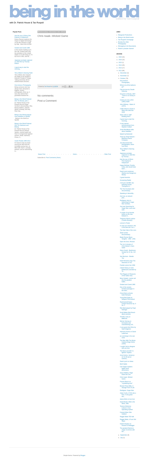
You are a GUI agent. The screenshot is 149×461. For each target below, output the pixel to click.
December (123, 73)
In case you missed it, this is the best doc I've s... (128, 226)
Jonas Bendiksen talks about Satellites (127, 130)
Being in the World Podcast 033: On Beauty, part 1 (23, 99)
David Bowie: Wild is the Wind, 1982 (127, 402)
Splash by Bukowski (126, 134)
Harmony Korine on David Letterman (128, 332)
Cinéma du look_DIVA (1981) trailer (127, 100)
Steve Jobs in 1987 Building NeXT (126, 115)
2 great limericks (125, 177)
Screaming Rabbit (125, 180)
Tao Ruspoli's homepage (125, 40)
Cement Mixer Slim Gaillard (126, 413)
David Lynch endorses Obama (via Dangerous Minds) (128, 173)
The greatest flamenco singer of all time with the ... (127, 429)
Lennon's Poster (125, 223)
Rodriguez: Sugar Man (127, 390)
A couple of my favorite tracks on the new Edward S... (127, 214)
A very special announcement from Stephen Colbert (127, 125)
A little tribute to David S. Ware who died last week (127, 110)
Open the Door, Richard (127, 241)
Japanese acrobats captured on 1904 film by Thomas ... (127, 154)
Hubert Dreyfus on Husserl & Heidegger (127, 424)
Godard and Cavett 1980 (22, 48)
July (121, 437)
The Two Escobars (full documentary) (127, 189)
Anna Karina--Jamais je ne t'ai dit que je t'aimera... (127, 356)
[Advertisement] (20, 191)
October (123, 78)
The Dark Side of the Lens (128, 230)
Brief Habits (123, 364)
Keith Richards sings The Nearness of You (127, 261)
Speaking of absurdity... (127, 193)
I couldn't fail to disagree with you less (127, 347)
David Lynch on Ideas (126, 361)
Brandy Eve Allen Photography (123, 42)
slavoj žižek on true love (127, 399)
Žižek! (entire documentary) (125, 233)
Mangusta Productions (125, 35)
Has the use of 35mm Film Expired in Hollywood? (23, 36)
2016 (120, 59)
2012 (120, 70)
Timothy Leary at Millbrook (125, 317)
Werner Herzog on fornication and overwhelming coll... (127, 322)
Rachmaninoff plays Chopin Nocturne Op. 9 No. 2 (128, 303)
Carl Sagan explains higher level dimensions (126, 368)
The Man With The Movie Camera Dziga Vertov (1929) (127, 342)
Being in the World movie (126, 37)
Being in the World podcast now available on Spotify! (23, 115)
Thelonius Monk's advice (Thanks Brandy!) (127, 219)
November (123, 76)
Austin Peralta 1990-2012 (22, 141)
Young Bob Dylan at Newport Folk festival (127, 298)
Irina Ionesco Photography (23, 85)
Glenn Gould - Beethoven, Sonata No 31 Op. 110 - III (128, 252)
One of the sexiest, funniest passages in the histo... (127, 288)
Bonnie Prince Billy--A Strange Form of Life (127, 386)
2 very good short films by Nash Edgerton (128, 328)
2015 (120, 62)
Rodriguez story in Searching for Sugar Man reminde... (127, 202)
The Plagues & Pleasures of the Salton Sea (128, 274)
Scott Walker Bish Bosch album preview (127, 313)
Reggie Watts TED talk (127, 416)
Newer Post (41, 154)
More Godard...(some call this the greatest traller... (128, 280)
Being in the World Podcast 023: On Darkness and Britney (23, 125)
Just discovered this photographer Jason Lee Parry (127, 144)
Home (75, 154)
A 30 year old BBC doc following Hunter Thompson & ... (127, 184)
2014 (120, 65)
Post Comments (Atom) (53, 157)
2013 (120, 68)
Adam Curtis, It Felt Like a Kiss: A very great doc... (128, 394)
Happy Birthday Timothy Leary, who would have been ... (128, 167)
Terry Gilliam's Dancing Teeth (24, 73)
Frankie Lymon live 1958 (127, 265)
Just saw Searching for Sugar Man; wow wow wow (127, 208)
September (123, 435)
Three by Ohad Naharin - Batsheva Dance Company (127, 138)
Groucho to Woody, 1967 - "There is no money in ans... (128, 95)
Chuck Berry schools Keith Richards (126, 294)
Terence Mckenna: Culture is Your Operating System (126, 407)
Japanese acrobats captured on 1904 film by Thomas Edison (23, 61)
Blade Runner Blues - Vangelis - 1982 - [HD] (127, 238)
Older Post (107, 154)
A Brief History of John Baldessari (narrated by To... (128, 269)
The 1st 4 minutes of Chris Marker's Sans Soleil (127, 246)
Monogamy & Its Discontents (127, 46)
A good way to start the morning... (127, 120)
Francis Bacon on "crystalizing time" (126, 382)
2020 (120, 57)
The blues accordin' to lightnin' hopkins (127, 351)
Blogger (82, 455)
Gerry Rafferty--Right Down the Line (126, 373)
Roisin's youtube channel (126, 48)
